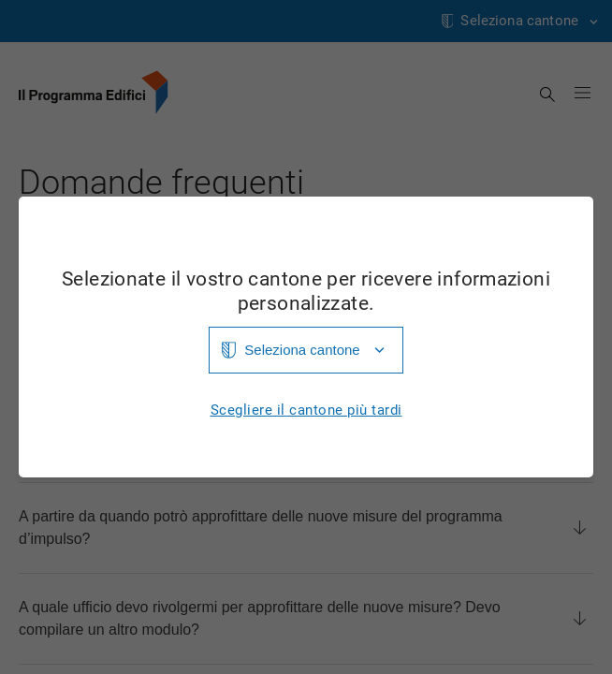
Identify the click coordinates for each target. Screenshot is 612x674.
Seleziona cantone (301, 350)
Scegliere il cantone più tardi (306, 410)
